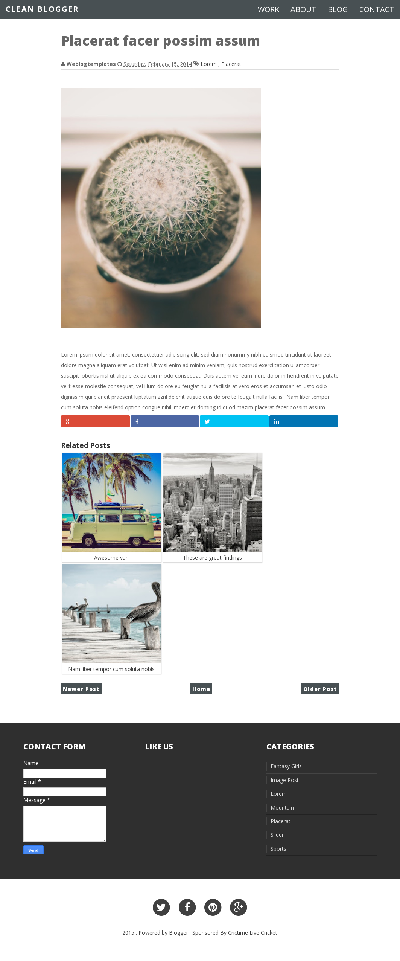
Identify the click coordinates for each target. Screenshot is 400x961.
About (303, 9)
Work (268, 9)
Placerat (231, 63)
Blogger (178, 932)
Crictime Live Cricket (252, 932)
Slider (277, 834)
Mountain (282, 807)
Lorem (209, 63)
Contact (376, 9)
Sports (278, 848)
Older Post (320, 689)
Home (201, 689)
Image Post (285, 780)
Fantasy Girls (286, 766)
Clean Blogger (42, 9)
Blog (338, 9)
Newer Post (81, 689)
